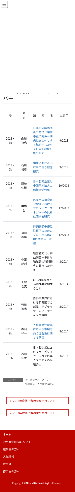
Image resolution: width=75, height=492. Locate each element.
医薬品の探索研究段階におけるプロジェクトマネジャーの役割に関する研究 (43, 208)
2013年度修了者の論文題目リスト (34, 401)
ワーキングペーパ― (36, 380)
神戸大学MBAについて (17, 442)
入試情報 (8, 456)
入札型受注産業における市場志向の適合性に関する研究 (43, 331)
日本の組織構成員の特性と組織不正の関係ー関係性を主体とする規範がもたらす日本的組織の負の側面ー (43, 140)
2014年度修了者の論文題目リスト (34, 413)
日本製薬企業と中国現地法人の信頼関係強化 (43, 185)
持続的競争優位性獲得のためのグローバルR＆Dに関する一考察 (43, 234)
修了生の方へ (11, 471)
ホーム (7, 434)
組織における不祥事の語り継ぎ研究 (43, 167)
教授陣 (7, 464)
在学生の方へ (11, 449)
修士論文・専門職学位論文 (39, 383)
